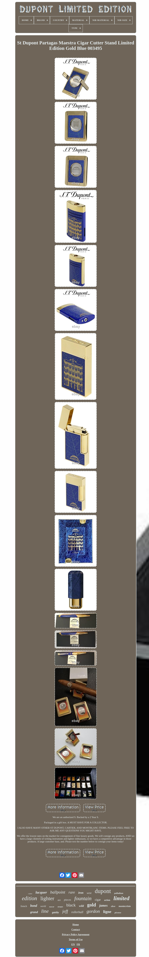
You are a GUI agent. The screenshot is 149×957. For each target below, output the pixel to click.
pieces (67, 899)
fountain (82, 898)
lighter (47, 898)
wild (81, 905)
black (71, 905)
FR (78, 944)
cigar (98, 899)
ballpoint (57, 892)
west (89, 893)
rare (72, 892)
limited (121, 898)
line (45, 911)
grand (34, 912)
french (24, 906)
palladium (118, 893)
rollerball (77, 912)
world (43, 906)
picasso (118, 912)
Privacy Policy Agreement (75, 934)
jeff (65, 911)
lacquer (41, 892)
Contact (76, 929)
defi (59, 900)
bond (33, 905)
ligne (107, 911)
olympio (60, 907)
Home (76, 924)
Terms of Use (76, 939)
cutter (30, 894)
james (103, 905)
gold (91, 904)
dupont (103, 891)
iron (80, 892)
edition (29, 898)
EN (73, 944)
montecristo (125, 906)
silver (113, 906)
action (107, 900)
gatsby (55, 912)
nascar (51, 907)
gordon (93, 911)
